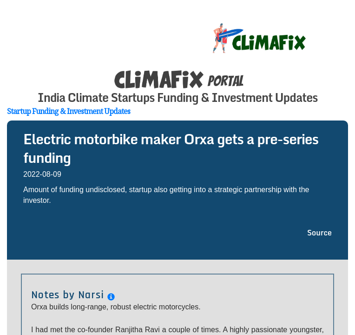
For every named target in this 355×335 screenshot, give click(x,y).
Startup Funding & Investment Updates (68, 111)
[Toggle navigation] (342, 28)
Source (319, 233)
